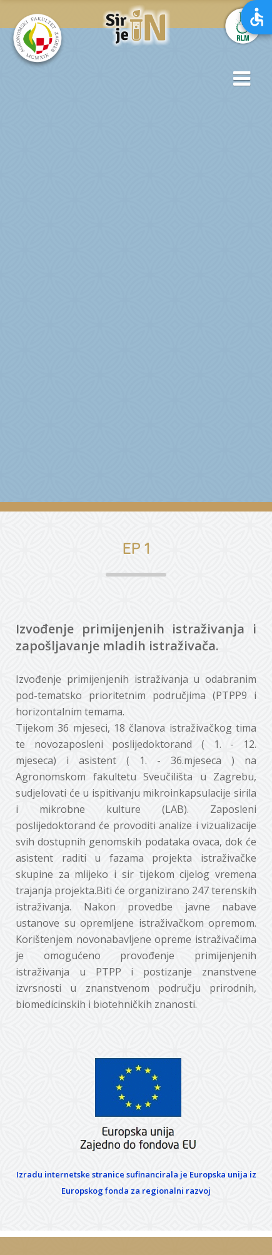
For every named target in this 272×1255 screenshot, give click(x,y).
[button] (237, 79)
